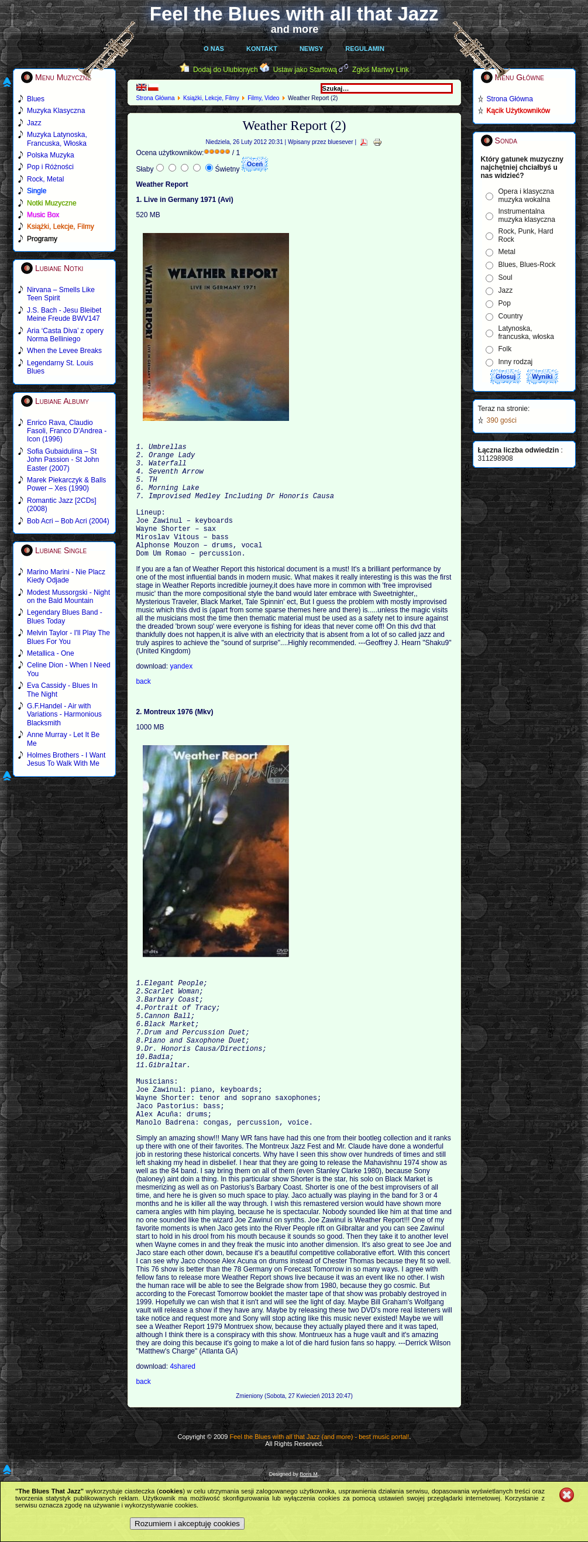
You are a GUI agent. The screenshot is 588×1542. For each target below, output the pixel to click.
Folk (505, 349)
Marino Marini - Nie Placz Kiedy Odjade (66, 576)
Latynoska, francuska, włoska (526, 332)
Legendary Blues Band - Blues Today (64, 616)
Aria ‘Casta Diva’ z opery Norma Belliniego (65, 335)
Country (510, 316)
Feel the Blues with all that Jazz (294, 14)
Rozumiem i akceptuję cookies (187, 1523)
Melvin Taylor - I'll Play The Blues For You (68, 637)
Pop (504, 303)
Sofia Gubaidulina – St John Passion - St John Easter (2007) (63, 459)
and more (295, 29)
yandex (181, 692)
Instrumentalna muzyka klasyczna (526, 215)
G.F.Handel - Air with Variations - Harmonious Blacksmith (64, 714)
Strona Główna (155, 98)
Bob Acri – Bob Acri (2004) (68, 521)
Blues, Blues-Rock (527, 265)
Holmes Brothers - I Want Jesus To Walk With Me (66, 759)
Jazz (505, 290)
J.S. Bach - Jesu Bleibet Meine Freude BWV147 (64, 314)
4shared (182, 1426)
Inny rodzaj (515, 362)
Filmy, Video (263, 98)
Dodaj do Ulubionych (225, 70)
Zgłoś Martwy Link (380, 70)
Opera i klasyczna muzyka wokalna (526, 195)
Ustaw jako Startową (305, 70)
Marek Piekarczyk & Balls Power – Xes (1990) (66, 484)
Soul (505, 277)
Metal (506, 252)
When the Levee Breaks (64, 351)
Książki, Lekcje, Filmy (211, 98)
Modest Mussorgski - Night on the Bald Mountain (68, 596)
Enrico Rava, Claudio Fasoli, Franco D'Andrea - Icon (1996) (66, 431)
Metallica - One (50, 653)
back (143, 708)
